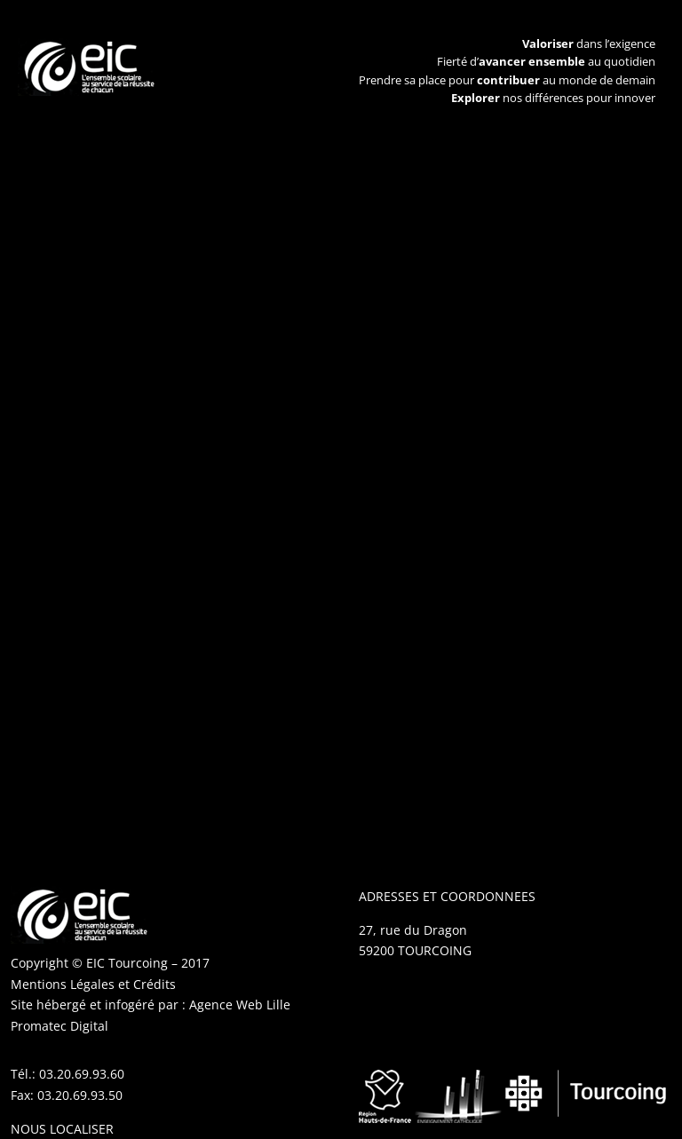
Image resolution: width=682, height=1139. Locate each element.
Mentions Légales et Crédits (93, 984)
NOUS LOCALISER (62, 1128)
